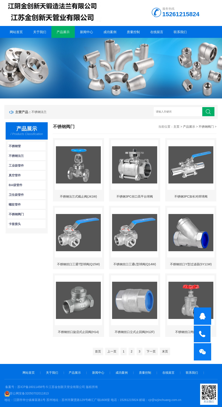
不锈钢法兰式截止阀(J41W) (78, 196)
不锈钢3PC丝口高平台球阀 (134, 196)
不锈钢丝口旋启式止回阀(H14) (78, 332)
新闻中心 (86, 32)
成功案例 (109, 32)
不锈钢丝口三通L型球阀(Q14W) (134, 264)
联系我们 (180, 32)
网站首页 (16, 32)
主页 (176, 126)
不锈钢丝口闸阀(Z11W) (191, 332)
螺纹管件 (15, 204)
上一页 (111, 351)
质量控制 (133, 32)
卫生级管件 (16, 194)
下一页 (151, 351)
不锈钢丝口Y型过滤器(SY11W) (191, 264)
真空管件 (15, 175)
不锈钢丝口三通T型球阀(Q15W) (78, 264)
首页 (98, 351)
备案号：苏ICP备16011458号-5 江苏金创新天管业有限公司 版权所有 (51, 387)
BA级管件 (15, 185)
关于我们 (39, 32)
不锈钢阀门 (16, 214)
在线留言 (156, 32)
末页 (165, 351)
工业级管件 (16, 165)
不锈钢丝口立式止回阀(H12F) (135, 332)
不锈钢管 (15, 146)
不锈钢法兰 (39, 112)
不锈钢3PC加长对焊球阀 (190, 196)
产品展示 (63, 32)
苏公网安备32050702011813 (29, 393)
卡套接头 (15, 224)
